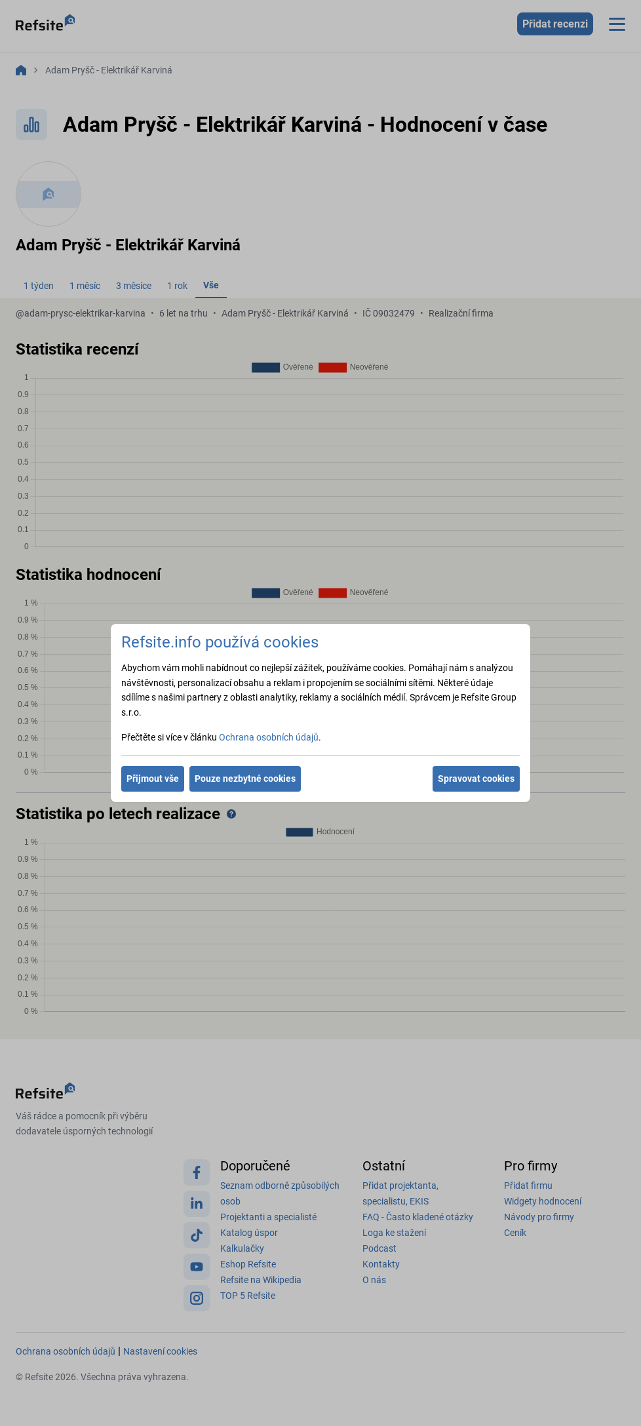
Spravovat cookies (476, 778)
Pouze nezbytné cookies (245, 778)
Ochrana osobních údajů (269, 737)
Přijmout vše (152, 778)
